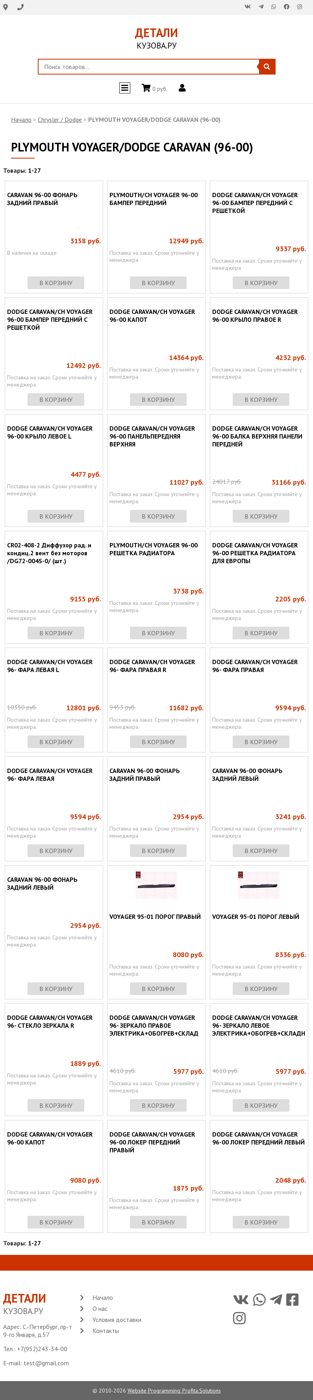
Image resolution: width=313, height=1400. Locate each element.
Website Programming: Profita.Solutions (174, 1390)
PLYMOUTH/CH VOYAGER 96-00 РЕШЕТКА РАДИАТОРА (153, 549)
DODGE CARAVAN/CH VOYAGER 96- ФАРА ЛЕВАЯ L (50, 666)
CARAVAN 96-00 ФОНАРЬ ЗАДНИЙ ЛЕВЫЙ (247, 774)
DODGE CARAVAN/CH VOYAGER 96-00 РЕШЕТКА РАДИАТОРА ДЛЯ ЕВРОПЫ (255, 553)
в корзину (55, 283)
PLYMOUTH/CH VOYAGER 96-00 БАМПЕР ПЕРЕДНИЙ (153, 199)
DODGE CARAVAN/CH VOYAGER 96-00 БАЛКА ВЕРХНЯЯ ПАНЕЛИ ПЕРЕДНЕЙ (257, 436)
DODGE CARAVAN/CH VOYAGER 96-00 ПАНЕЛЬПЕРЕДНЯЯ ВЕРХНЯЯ (152, 436)
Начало (21, 119)
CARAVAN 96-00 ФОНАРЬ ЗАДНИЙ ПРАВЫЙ (42, 199)
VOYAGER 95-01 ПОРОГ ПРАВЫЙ (155, 916)
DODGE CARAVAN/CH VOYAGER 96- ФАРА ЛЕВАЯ (50, 774)
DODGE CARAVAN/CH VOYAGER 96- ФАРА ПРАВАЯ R (152, 666)
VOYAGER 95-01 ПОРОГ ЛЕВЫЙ (255, 916)
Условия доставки (117, 1319)
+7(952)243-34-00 (42, 1349)
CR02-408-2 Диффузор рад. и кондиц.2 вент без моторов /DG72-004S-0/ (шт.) (49, 553)
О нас (100, 1308)
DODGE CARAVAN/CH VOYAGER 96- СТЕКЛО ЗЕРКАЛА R (50, 1021)
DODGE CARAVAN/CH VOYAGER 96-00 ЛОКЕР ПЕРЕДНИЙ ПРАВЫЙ (152, 1142)
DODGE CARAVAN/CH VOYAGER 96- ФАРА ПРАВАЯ (255, 666)
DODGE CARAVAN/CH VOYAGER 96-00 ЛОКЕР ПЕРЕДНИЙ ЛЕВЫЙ (258, 1138)
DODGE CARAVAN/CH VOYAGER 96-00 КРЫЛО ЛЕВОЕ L (50, 432)
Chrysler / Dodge (60, 119)
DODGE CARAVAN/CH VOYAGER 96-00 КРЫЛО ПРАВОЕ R (255, 315)
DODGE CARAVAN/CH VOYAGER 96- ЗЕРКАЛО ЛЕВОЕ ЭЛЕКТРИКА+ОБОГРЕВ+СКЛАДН (258, 1025)
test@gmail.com (46, 1363)
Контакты (106, 1331)
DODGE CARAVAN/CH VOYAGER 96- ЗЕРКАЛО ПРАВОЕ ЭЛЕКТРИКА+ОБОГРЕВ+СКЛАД (153, 1025)
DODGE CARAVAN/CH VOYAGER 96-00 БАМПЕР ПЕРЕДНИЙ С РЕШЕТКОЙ (255, 203)
